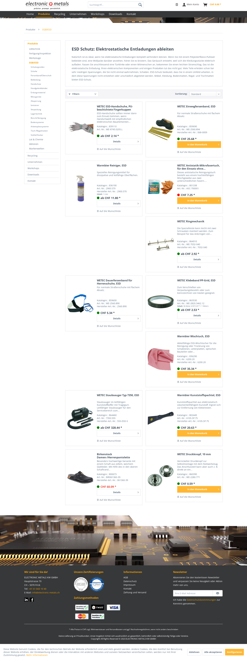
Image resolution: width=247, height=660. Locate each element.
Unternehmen (35, 161)
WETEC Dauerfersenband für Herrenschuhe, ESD (114, 282)
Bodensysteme (37, 122)
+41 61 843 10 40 (37, 588)
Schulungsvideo (37, 67)
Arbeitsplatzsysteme (40, 126)
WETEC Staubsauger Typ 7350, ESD (118, 395)
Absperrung (36, 101)
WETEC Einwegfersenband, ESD (196, 106)
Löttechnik (34, 48)
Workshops (33, 168)
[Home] (30, 14)
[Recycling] (59, 14)
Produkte (33, 43)
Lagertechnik (36, 113)
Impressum (129, 584)
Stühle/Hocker (37, 135)
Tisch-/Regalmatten (39, 130)
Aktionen (33, 143)
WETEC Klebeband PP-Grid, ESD (196, 280)
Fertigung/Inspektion (40, 53)
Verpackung (36, 109)
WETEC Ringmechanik (190, 221)
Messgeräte (36, 96)
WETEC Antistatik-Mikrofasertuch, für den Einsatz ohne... (198, 167)
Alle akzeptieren (213, 652)
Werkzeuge (35, 58)
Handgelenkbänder (39, 88)
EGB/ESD (33, 62)
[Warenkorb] (212, 5)
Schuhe (34, 71)
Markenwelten (36, 148)
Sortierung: (181, 93)
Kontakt (32, 180)
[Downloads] (115, 14)
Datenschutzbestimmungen (201, 599)
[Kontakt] (131, 14)
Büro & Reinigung (38, 118)
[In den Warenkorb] (199, 144)
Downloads (33, 174)
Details (126, 141)
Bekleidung (35, 79)
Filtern (74, 93)
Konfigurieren (234, 652)
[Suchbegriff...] (116, 5)
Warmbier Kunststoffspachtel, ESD (199, 395)
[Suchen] (140, 5)
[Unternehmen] (78, 14)
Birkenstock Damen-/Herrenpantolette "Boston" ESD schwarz (113, 456)
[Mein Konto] (191, 5)
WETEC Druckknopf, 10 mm (194, 454)
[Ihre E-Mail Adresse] (193, 593)
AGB (125, 577)
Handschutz (36, 84)
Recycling (32, 155)
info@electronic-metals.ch (46, 592)
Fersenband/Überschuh (41, 75)
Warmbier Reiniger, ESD (111, 165)
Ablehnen (194, 652)
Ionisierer (35, 105)
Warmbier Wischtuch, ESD (193, 336)
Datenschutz (130, 581)
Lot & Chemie (36, 139)
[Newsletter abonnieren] (218, 593)
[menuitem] (116, 5)
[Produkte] (44, 14)
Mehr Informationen (37, 655)
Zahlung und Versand (134, 592)
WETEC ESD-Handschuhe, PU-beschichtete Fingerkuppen (115, 108)
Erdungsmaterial (38, 92)
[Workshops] (98, 14)
